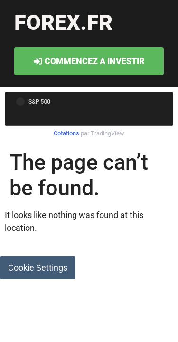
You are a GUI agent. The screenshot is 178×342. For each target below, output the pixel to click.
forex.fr (63, 22)
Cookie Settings (37, 268)
